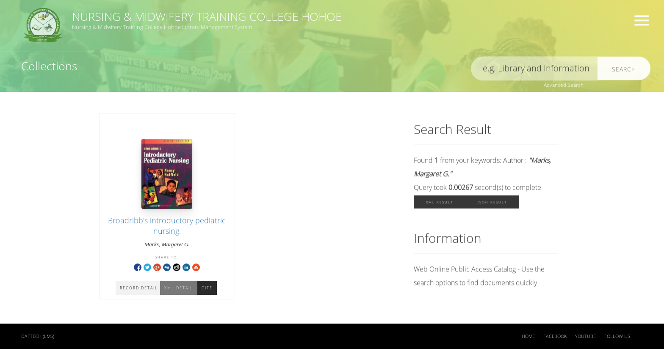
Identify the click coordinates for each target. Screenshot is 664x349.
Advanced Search (564, 85)
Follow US (617, 336)
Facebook (555, 336)
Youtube (585, 336)
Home (528, 336)
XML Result (439, 203)
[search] (534, 70)
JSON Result (492, 203)
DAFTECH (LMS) (37, 336)
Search (624, 70)
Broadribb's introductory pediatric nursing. (167, 226)
